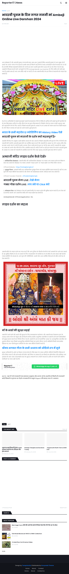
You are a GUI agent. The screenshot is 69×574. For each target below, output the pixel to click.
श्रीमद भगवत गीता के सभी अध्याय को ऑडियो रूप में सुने (31, 348)
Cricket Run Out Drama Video (22, 542)
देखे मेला (34, 180)
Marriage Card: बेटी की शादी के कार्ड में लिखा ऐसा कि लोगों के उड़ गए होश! (35, 525)
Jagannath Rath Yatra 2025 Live (57, 448)
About (34, 568)
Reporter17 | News (12, 2)
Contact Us (41, 571)
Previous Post (7, 508)
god (8, 11)
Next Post (63, 508)
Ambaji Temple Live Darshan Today (34, 448)
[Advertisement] (34, 45)
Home (4, 11)
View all (64, 429)
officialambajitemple (30, 176)
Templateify (26, 565)
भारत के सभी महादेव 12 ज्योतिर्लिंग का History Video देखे (32, 132)
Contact (41, 568)
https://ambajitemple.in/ (25, 167)
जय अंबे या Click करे (38, 184)
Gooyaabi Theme (47, 565)
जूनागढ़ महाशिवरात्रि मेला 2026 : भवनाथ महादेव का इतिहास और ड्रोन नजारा (12, 449)
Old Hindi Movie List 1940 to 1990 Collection (27, 534)
